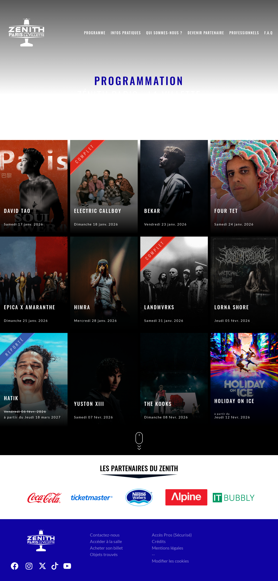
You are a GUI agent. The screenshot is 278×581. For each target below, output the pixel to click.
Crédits (159, 541)
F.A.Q (268, 32)
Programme (95, 32)
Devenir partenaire (206, 32)
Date (221, 127)
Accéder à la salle (106, 541)
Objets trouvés (104, 554)
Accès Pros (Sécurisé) (172, 534)
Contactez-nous (105, 534)
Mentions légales (167, 547)
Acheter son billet (106, 547)
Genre (244, 127)
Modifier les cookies (170, 560)
